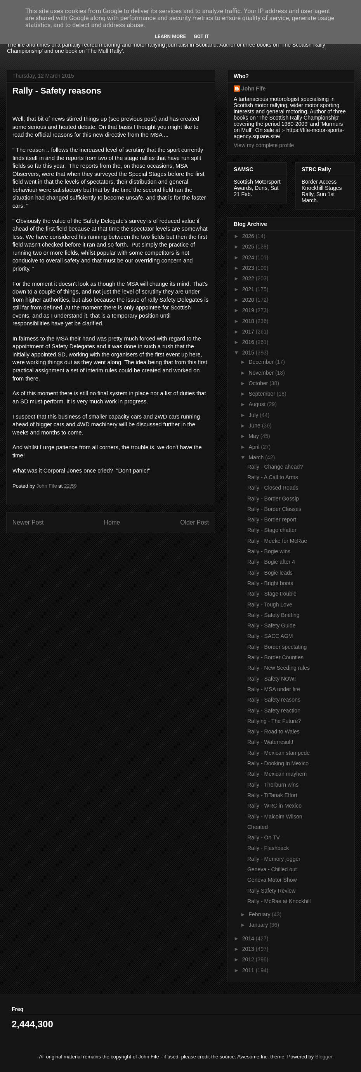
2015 (249, 352)
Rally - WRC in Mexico (274, 806)
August (257, 404)
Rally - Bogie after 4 (271, 562)
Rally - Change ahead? (275, 467)
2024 (249, 257)
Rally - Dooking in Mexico (278, 763)
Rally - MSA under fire (273, 689)
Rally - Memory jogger (273, 859)
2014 (249, 938)
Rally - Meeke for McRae (277, 541)
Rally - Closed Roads (273, 488)
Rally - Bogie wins (268, 551)
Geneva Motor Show (272, 880)
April (254, 447)
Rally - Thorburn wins (273, 785)
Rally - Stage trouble (272, 594)
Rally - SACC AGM (270, 636)
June (255, 425)
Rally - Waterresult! (270, 742)
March (256, 457)
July (254, 415)
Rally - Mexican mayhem (277, 774)
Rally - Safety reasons (273, 700)
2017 (249, 331)
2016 (249, 342)
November (261, 373)
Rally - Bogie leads (270, 573)
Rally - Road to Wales (273, 731)
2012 (249, 959)
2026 (249, 236)
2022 (249, 278)
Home (112, 522)
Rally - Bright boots (270, 583)
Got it (201, 36)
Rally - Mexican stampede (278, 753)
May (254, 436)
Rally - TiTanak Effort (272, 795)
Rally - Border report (271, 519)
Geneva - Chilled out (272, 869)
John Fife (253, 88)
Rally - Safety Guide (271, 625)
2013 (249, 949)
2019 (249, 310)
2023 (249, 268)
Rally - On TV (263, 837)
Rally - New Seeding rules (278, 668)
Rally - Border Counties (275, 657)
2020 (249, 300)
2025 (249, 246)
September (262, 394)
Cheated (257, 827)
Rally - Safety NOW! (271, 679)
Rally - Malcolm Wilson (274, 816)
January (258, 925)
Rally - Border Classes (274, 509)
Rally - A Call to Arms (272, 477)
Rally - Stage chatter (272, 530)
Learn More (170, 36)
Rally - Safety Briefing (273, 615)
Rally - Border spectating (277, 647)
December (261, 362)
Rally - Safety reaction (273, 710)
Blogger (323, 1057)
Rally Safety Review (271, 891)
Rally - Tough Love (269, 604)
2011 (249, 970)
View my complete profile (264, 145)
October (258, 383)
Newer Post (28, 522)
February (260, 914)
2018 (249, 321)
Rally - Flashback (268, 848)
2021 (249, 289)
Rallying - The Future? (274, 721)
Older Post (194, 522)
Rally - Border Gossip (273, 498)
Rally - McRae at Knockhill (279, 901)
